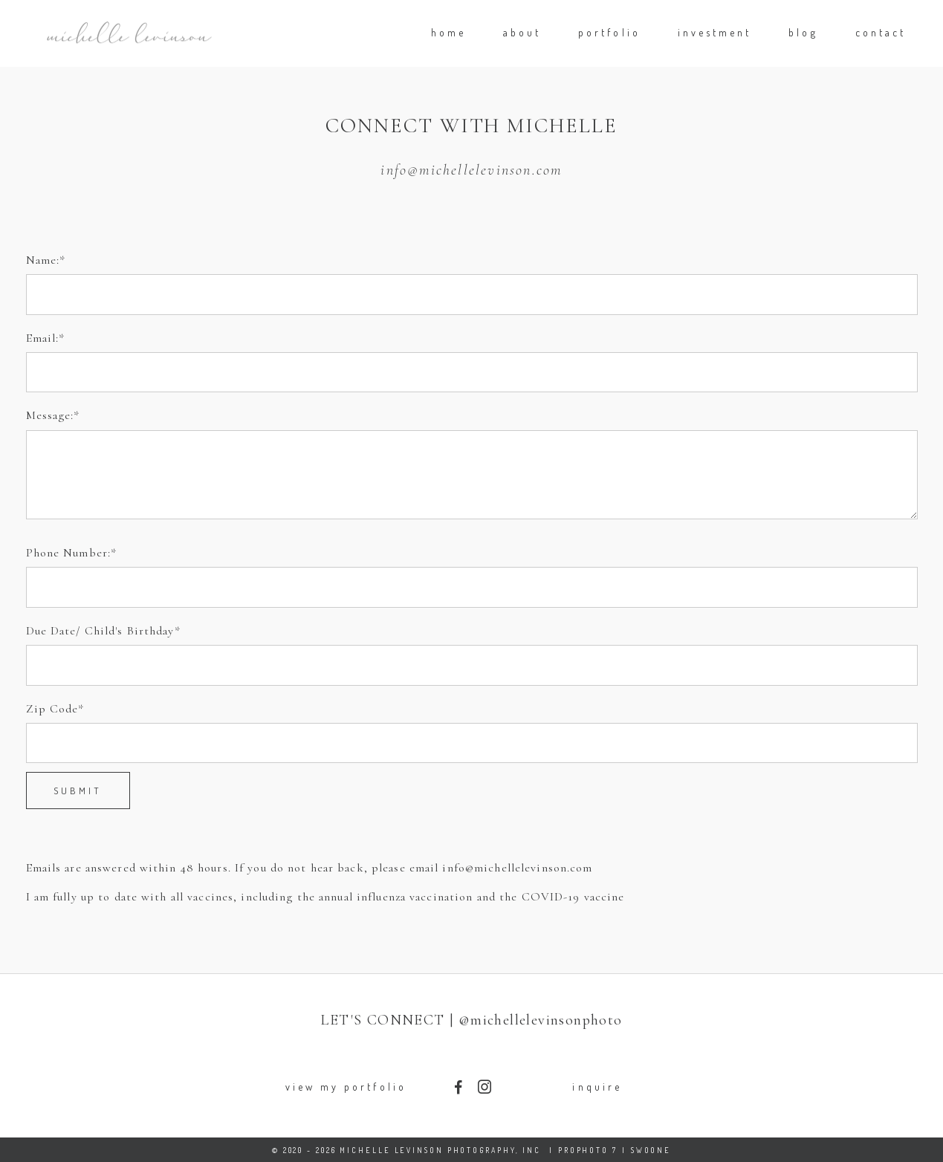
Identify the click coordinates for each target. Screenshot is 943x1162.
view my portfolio (345, 1086)
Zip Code (52, 708)
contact (880, 32)
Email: (42, 338)
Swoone (651, 1150)
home (448, 32)
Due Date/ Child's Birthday (100, 630)
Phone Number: (68, 552)
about (522, 32)
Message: (50, 415)
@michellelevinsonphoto (540, 1020)
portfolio (609, 32)
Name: (43, 260)
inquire (596, 1086)
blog (802, 32)
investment (715, 32)
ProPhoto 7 (588, 1150)
